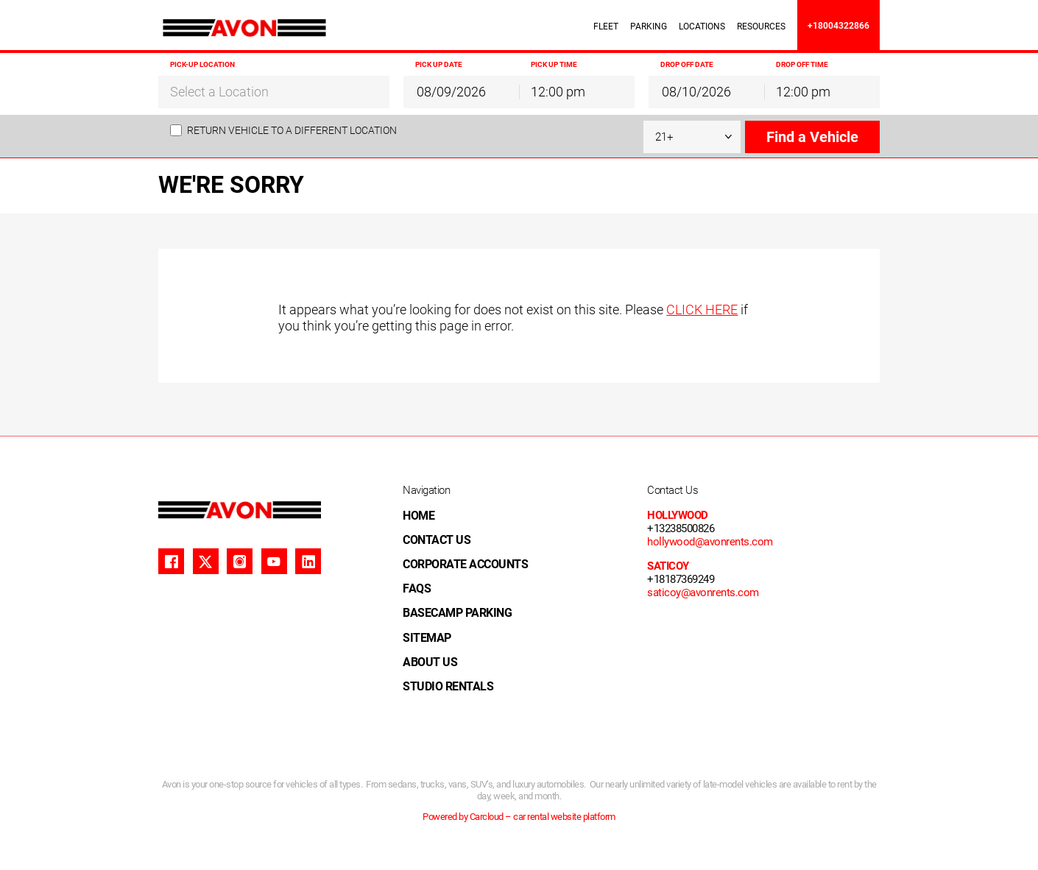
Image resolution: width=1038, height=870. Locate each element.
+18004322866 (838, 26)
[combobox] (273, 91)
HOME (418, 516)
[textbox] (273, 92)
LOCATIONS (702, 26)
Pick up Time (554, 64)
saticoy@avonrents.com (703, 592)
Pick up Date (438, 64)
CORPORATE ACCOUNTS (465, 564)
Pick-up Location (202, 64)
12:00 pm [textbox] (558, 91)
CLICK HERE (702, 309)
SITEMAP (427, 638)
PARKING (648, 26)
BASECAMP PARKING (457, 613)
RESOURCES (761, 26)
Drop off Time (802, 64)
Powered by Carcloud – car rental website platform (519, 816)
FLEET (605, 26)
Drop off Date (686, 64)
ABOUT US (430, 662)
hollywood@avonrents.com (710, 541)
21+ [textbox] (664, 137)
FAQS (417, 588)
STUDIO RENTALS (448, 686)
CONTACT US (436, 540)
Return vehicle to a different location (292, 130)
